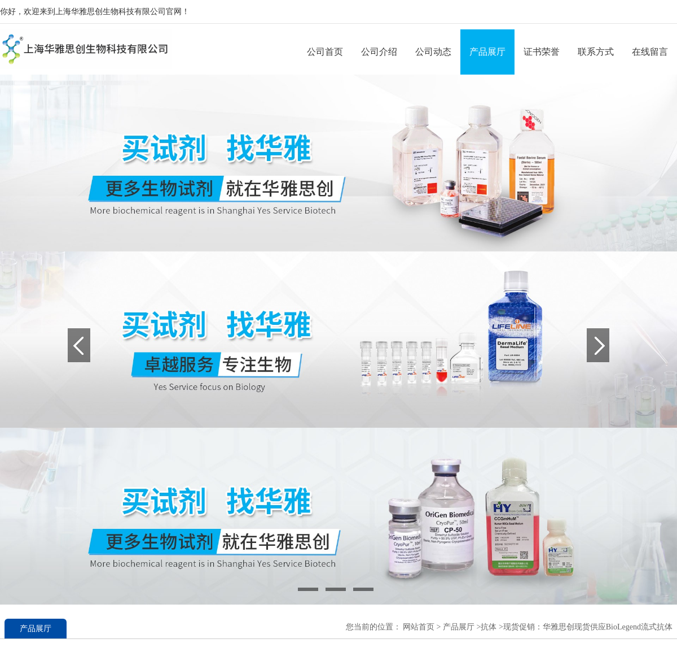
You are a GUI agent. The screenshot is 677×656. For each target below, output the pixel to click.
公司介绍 (379, 52)
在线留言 (650, 52)
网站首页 (418, 627)
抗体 (488, 627)
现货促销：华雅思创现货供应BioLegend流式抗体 (587, 627)
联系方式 (596, 52)
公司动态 (433, 52)
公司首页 (325, 52)
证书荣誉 (542, 52)
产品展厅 (487, 52)
